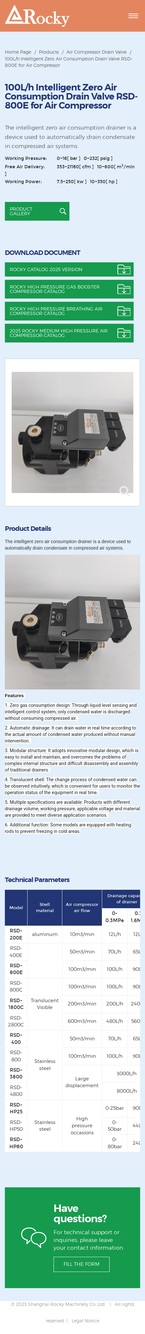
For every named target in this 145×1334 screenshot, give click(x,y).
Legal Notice (85, 1320)
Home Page (18, 52)
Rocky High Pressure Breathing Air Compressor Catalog (56, 311)
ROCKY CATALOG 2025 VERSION (46, 269)
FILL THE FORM (82, 1264)
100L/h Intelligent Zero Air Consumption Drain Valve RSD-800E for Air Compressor (68, 62)
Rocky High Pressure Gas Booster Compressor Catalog (55, 289)
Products (49, 52)
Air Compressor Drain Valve (96, 52)
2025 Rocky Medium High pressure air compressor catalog (59, 333)
